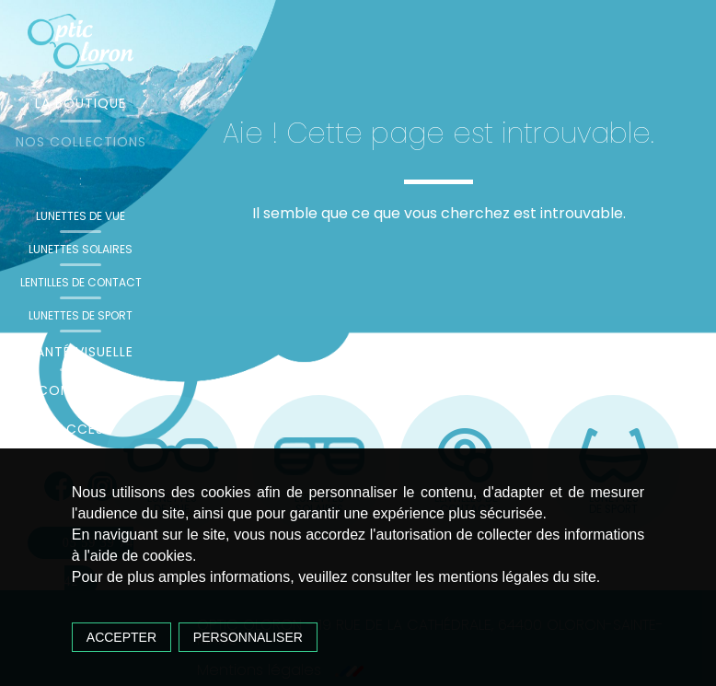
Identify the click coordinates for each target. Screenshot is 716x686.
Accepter (121, 637)
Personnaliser (248, 637)
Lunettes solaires (81, 249)
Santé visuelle (80, 352)
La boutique (80, 103)
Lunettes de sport (81, 315)
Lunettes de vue (80, 216)
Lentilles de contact (81, 282)
